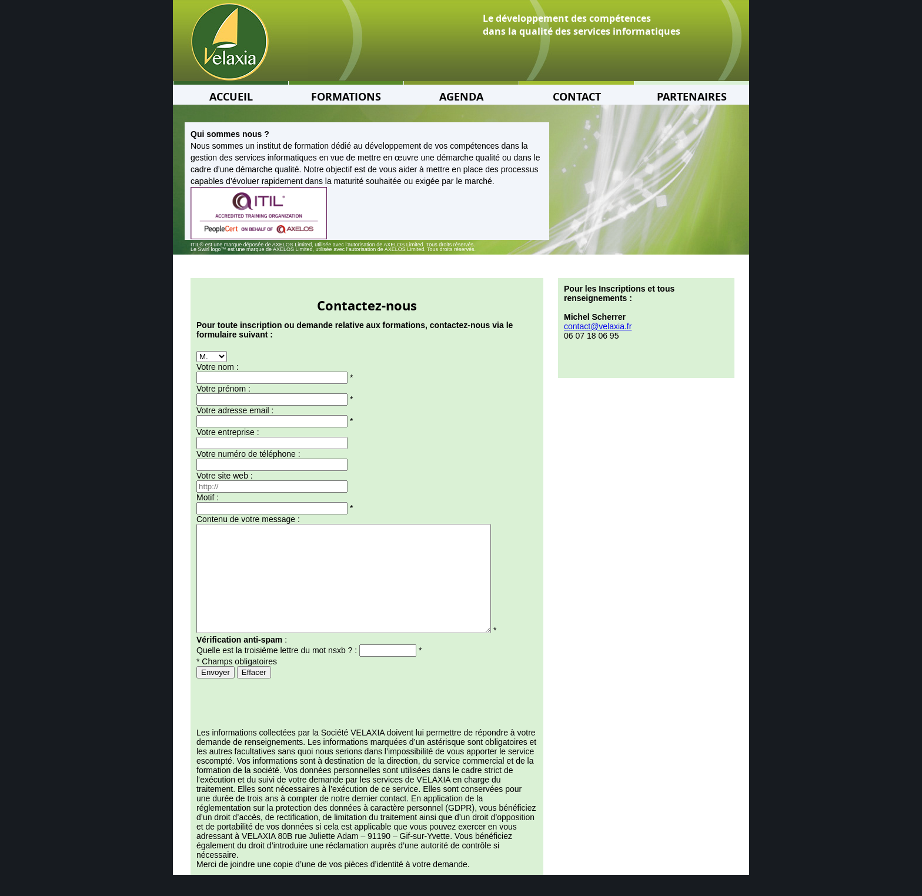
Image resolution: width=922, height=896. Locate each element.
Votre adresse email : (235, 410)
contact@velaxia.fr (598, 326)
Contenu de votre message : (248, 519)
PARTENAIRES (692, 96)
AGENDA (461, 96)
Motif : (207, 497)
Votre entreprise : (227, 432)
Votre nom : (217, 367)
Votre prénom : (223, 388)
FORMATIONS (346, 96)
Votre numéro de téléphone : (248, 454)
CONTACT (577, 96)
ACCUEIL (231, 96)
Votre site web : (224, 475)
